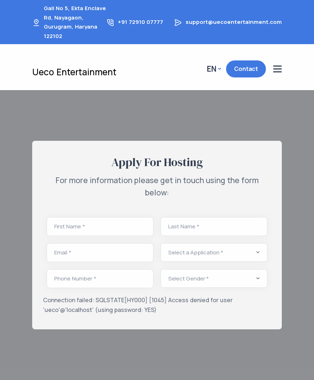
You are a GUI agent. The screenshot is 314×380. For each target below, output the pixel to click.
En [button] (211, 69)
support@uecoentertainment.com (234, 22)
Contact (246, 69)
